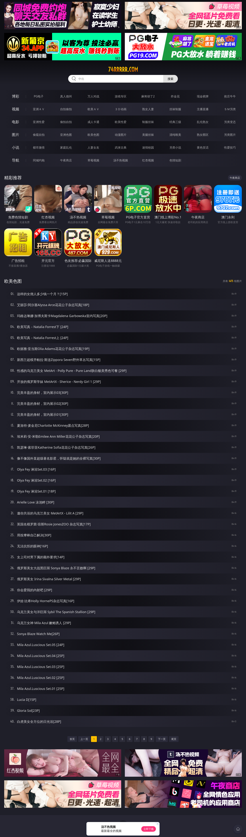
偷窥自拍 (39, 135)
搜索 (170, 79)
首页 (72, 739)
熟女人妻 (148, 109)
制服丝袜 (148, 122)
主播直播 (203, 109)
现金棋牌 (203, 96)
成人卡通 (93, 122)
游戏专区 (120, 96)
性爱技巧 (230, 147)
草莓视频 (93, 160)
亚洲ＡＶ (39, 109)
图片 (15, 134)
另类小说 (175, 147)
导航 (15, 160)
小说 (15, 147)
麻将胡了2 (148, 96)
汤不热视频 (120, 160)
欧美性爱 (120, 122)
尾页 (173, 739)
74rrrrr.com (123, 69)
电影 (15, 121)
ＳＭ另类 (230, 109)
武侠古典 (120, 147)
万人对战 (93, 96)
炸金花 (175, 96)
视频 (15, 109)
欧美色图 (93, 135)
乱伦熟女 (203, 122)
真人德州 (66, 96)
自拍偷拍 (66, 109)
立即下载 (148, 829)
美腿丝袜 (148, 135)
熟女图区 (203, 135)
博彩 (15, 96)
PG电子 (38, 96)
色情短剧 (175, 160)
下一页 (162, 739)
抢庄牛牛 (230, 96)
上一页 (84, 739)
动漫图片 (120, 135)
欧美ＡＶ (93, 109)
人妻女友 (93, 147)
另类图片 (230, 135)
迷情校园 (148, 147)
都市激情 (39, 147)
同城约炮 (39, 160)
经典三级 (175, 122)
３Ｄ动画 (120, 109)
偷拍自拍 (66, 122)
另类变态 (230, 122)
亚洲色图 (66, 135)
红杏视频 (148, 160)
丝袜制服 (175, 109)
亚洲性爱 (39, 122)
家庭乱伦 (66, 147)
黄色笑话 (203, 147)
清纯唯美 (175, 135)
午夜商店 (66, 160)
